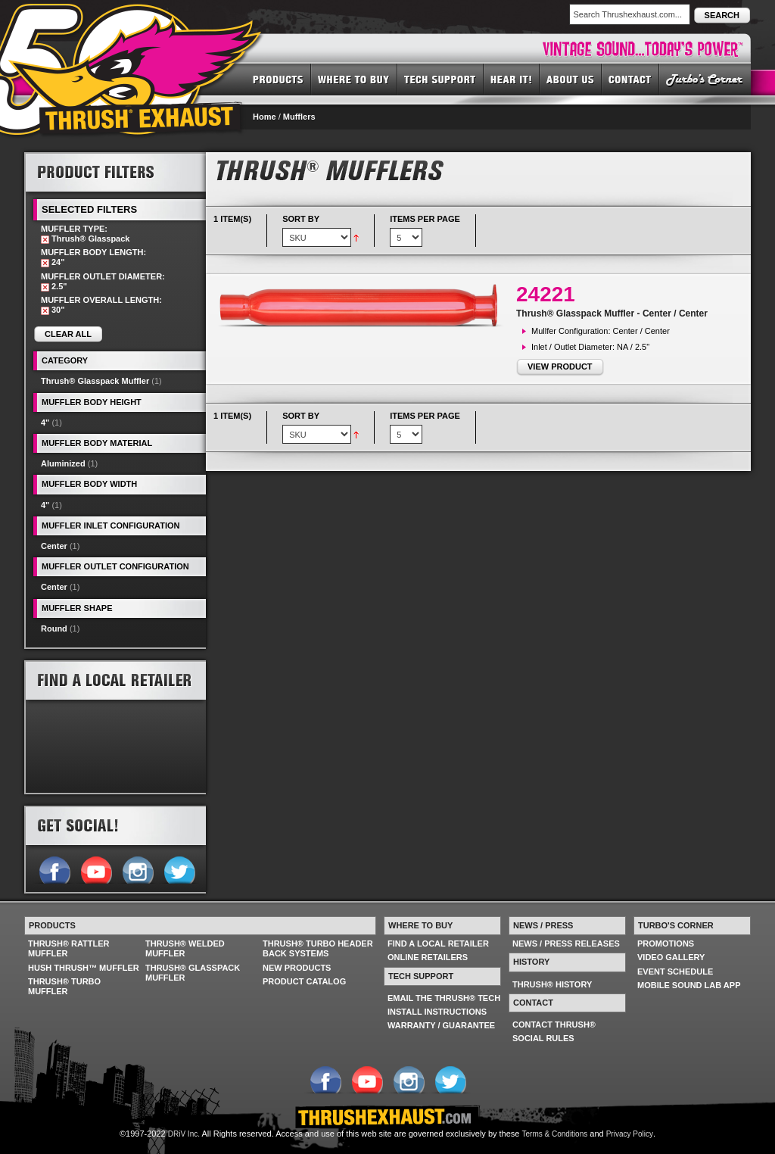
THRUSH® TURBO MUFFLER (64, 986)
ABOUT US (571, 78)
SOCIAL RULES (543, 1038)
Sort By (300, 218)
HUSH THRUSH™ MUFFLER (83, 967)
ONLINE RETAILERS (428, 957)
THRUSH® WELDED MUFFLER (185, 948)
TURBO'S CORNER (705, 78)
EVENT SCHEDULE (675, 971)
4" (45, 422)
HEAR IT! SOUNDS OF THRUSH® (512, 78)
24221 (545, 294)
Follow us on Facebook (54, 868)
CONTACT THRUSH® (554, 1024)
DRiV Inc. (184, 1134)
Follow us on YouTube (96, 868)
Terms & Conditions (555, 1134)
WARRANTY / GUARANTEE (441, 1025)
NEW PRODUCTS (297, 967)
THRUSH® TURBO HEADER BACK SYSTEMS (318, 948)
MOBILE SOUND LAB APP (689, 985)
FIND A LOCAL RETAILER (438, 943)
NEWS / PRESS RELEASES (566, 943)
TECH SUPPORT (440, 78)
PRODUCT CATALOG (304, 981)
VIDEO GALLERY (671, 957)
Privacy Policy (629, 1134)
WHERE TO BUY (354, 78)
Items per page (425, 218)
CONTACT (630, 78)
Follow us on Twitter (179, 868)
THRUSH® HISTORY (552, 984)
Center (54, 545)
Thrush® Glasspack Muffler (95, 380)
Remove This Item (45, 239)
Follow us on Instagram (137, 868)
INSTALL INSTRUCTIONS (437, 1011)
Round (54, 628)
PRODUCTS (278, 78)
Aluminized (63, 463)
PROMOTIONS (665, 943)
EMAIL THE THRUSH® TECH (444, 998)
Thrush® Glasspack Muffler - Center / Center (612, 313)
